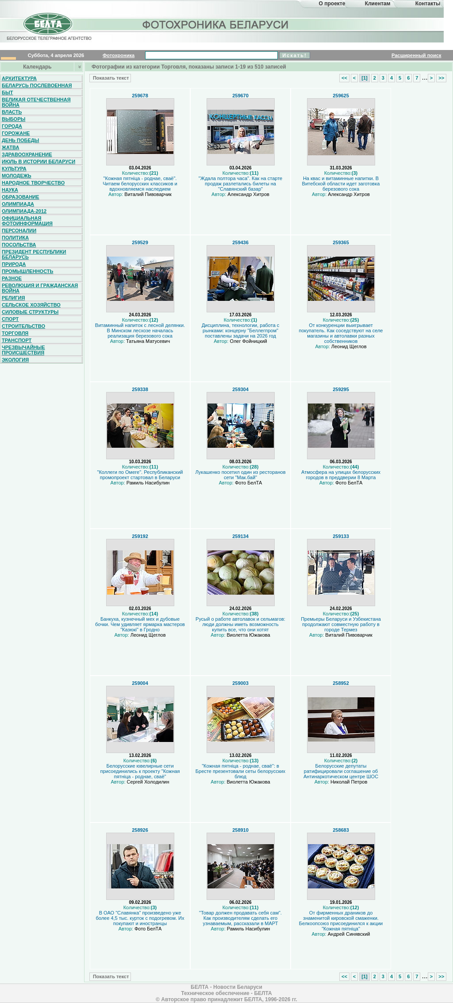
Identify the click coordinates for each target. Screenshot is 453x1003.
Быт (7, 92)
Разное (12, 278)
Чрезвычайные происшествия (23, 350)
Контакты (428, 3)
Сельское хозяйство (31, 304)
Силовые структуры (30, 312)
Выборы (13, 119)
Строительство (23, 326)
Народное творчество (33, 182)
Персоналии (19, 230)
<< (344, 78)
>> (441, 78)
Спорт (10, 319)
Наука (10, 189)
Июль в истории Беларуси (38, 161)
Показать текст (110, 78)
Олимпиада (18, 204)
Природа (14, 264)
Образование (20, 197)
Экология (15, 359)
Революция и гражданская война (40, 288)
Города (12, 126)
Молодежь (16, 175)
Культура (14, 168)
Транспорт (16, 340)
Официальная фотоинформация (27, 220)
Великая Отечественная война (36, 102)
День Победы (20, 140)
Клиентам (378, 3)
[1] (364, 78)
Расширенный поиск (416, 55)
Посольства (19, 244)
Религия (13, 297)
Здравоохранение (27, 154)
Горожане (16, 133)
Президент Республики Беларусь (34, 254)
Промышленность (27, 271)
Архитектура (19, 78)
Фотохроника (118, 55)
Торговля (15, 333)
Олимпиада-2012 (24, 211)
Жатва (10, 147)
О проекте (332, 3)
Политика (15, 237)
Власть (12, 112)
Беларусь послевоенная (37, 85)
